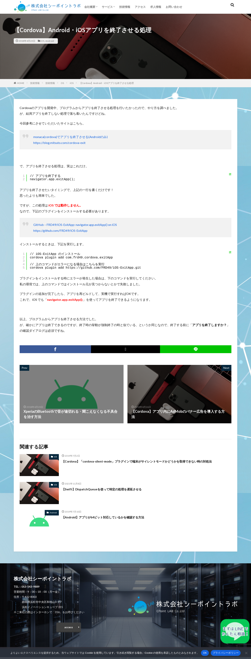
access (68, 628)
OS (62, 83)
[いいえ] (246, 653)
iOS (42, 40)
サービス (107, 6)
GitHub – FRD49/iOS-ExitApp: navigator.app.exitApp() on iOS (75, 224)
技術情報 (124, 6)
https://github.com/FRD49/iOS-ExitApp (60, 230)
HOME (20, 83)
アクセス (140, 6)
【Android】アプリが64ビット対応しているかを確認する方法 (111, 517)
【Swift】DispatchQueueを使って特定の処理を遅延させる (109, 489)
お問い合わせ (174, 6)
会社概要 (89, 6)
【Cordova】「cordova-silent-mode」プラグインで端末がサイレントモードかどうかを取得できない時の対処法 (146, 464)
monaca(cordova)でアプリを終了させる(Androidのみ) (70, 137)
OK (205, 652)
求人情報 (155, 6)
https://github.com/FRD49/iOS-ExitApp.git (103, 268)
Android (49, 40)
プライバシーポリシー (226, 652)
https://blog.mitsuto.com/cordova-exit (59, 143)
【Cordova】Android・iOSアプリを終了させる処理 (106, 83)
